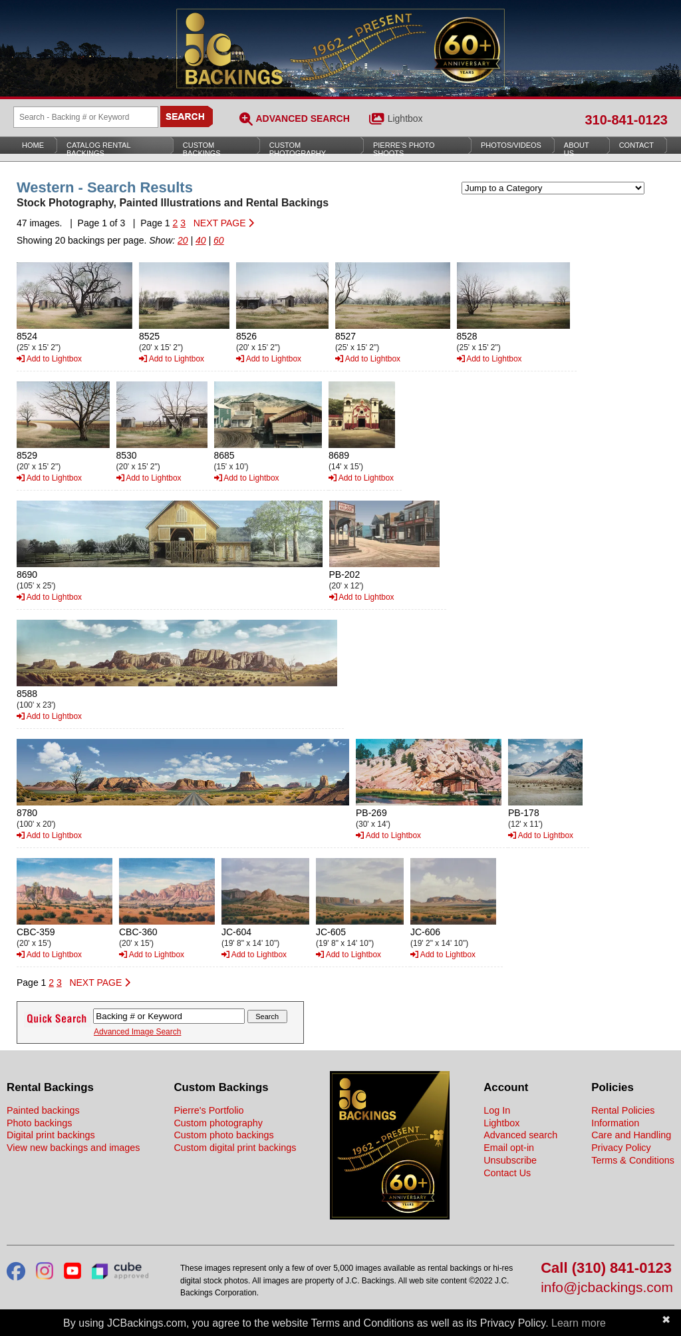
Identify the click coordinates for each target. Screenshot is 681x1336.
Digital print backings (51, 1135)
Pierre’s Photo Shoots (404, 149)
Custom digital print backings (235, 1147)
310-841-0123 (626, 119)
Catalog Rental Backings (99, 149)
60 (218, 240)
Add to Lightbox (49, 358)
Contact (636, 145)
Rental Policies (622, 1110)
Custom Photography (297, 149)
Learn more (578, 1323)
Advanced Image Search (137, 1031)
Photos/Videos (511, 145)
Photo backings (39, 1123)
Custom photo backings (223, 1135)
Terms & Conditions (632, 1160)
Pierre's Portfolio (208, 1110)
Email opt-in (508, 1147)
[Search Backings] (85, 117)
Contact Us (507, 1173)
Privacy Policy (621, 1147)
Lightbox (405, 118)
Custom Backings (202, 149)
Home (33, 145)
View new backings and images (73, 1147)
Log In (496, 1110)
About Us (576, 149)
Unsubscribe (510, 1160)
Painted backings (43, 1110)
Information (615, 1123)
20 (183, 240)
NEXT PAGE (224, 223)
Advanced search (520, 1135)
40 (201, 240)
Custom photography (218, 1123)
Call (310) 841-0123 (606, 1268)
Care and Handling (631, 1135)
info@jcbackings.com (607, 1287)
